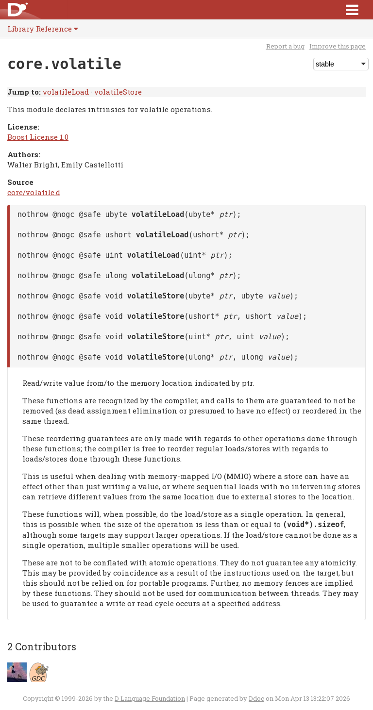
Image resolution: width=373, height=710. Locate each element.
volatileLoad (66, 92)
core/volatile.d (33, 192)
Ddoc (256, 698)
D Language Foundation (150, 698)
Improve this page (337, 46)
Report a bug (285, 46)
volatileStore (118, 92)
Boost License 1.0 (37, 137)
